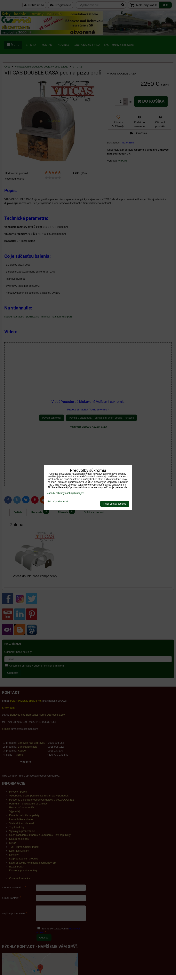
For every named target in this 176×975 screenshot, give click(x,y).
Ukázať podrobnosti (58, 501)
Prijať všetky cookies (114, 503)
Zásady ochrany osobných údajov (65, 493)
